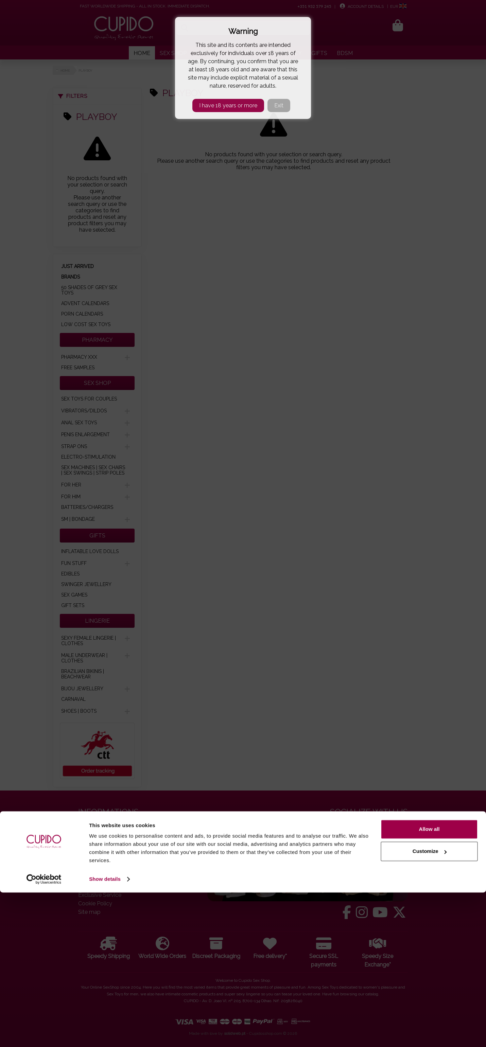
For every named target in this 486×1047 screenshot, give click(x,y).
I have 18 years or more (228, 105)
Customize (430, 1006)
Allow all (429, 984)
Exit (278, 105)
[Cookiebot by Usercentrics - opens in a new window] (44, 1034)
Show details (105, 1033)
